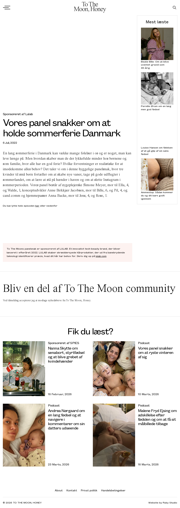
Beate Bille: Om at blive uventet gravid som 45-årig (155, 64)
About (59, 490)
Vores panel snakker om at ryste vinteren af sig (155, 352)
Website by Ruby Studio (162, 502)
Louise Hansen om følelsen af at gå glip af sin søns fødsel (157, 150)
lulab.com (101, 256)
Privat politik (89, 490)
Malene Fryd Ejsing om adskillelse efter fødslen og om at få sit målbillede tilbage (157, 417)
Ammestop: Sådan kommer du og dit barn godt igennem (157, 195)
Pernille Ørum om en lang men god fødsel (156, 108)
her (37, 205)
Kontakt (72, 490)
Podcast (143, 343)
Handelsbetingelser (113, 490)
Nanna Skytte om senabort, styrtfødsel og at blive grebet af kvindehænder (66, 354)
